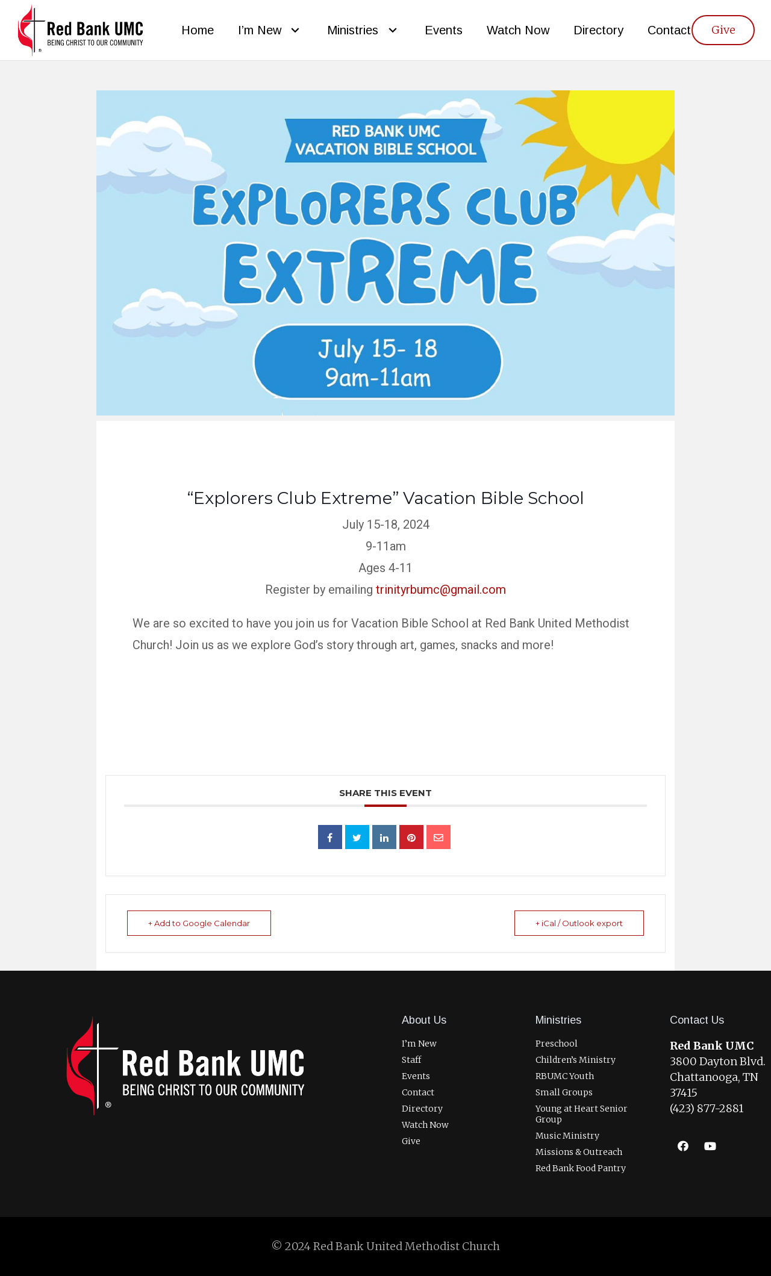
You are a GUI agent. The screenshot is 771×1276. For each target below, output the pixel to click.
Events (416, 1076)
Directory (422, 1108)
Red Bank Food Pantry (580, 1168)
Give (411, 1141)
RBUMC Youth (564, 1076)
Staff (411, 1059)
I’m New (419, 1043)
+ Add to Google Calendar (199, 923)
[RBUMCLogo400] (80, 30)
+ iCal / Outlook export (579, 923)
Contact (418, 1092)
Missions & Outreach (578, 1152)
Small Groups (564, 1092)
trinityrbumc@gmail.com (441, 589)
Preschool (556, 1043)
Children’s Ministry (575, 1059)
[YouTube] (710, 1146)
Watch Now (425, 1124)
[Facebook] (683, 1146)
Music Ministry (567, 1135)
